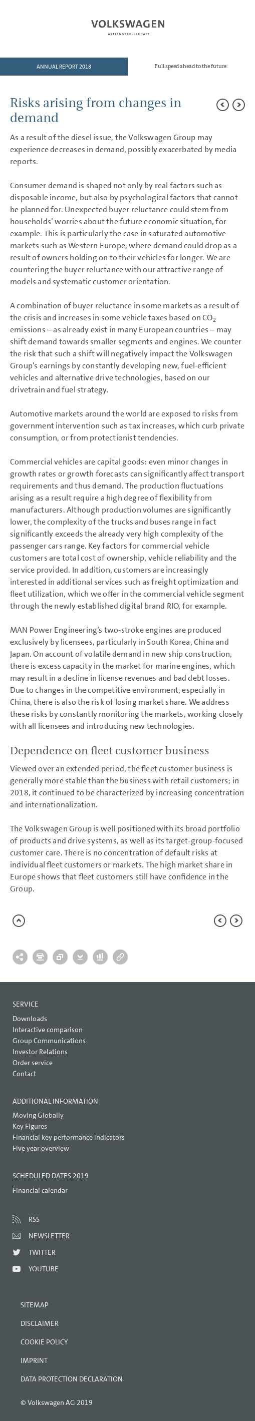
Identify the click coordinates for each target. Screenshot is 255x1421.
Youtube (44, 1268)
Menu (38, 33)
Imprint (34, 1360)
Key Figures (30, 1126)
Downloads (30, 1018)
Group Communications (49, 1040)
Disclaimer (40, 1323)
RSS (34, 1219)
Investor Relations (40, 1051)
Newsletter (49, 1235)
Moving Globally (38, 1115)
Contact (24, 1073)
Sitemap (35, 1304)
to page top (19, 920)
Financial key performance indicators (69, 1137)
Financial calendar (40, 1190)
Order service (33, 1062)
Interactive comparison (48, 1029)
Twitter (42, 1252)
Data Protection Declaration (72, 1378)
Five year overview (41, 1148)
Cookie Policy (44, 1341)
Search (216, 33)
